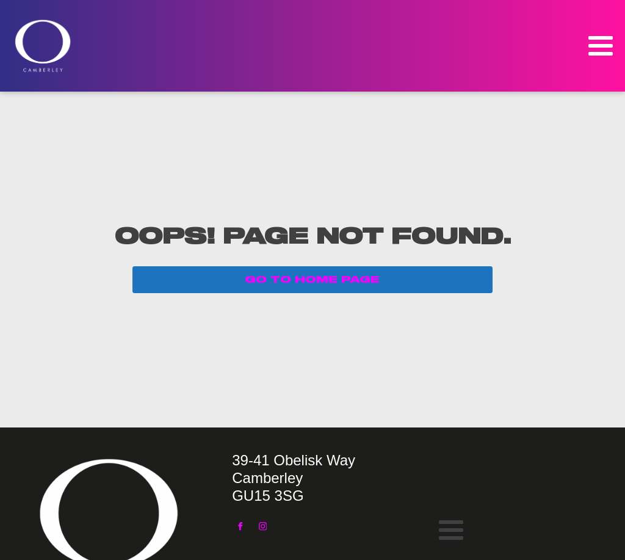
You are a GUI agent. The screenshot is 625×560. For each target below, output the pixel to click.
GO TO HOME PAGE (312, 280)
